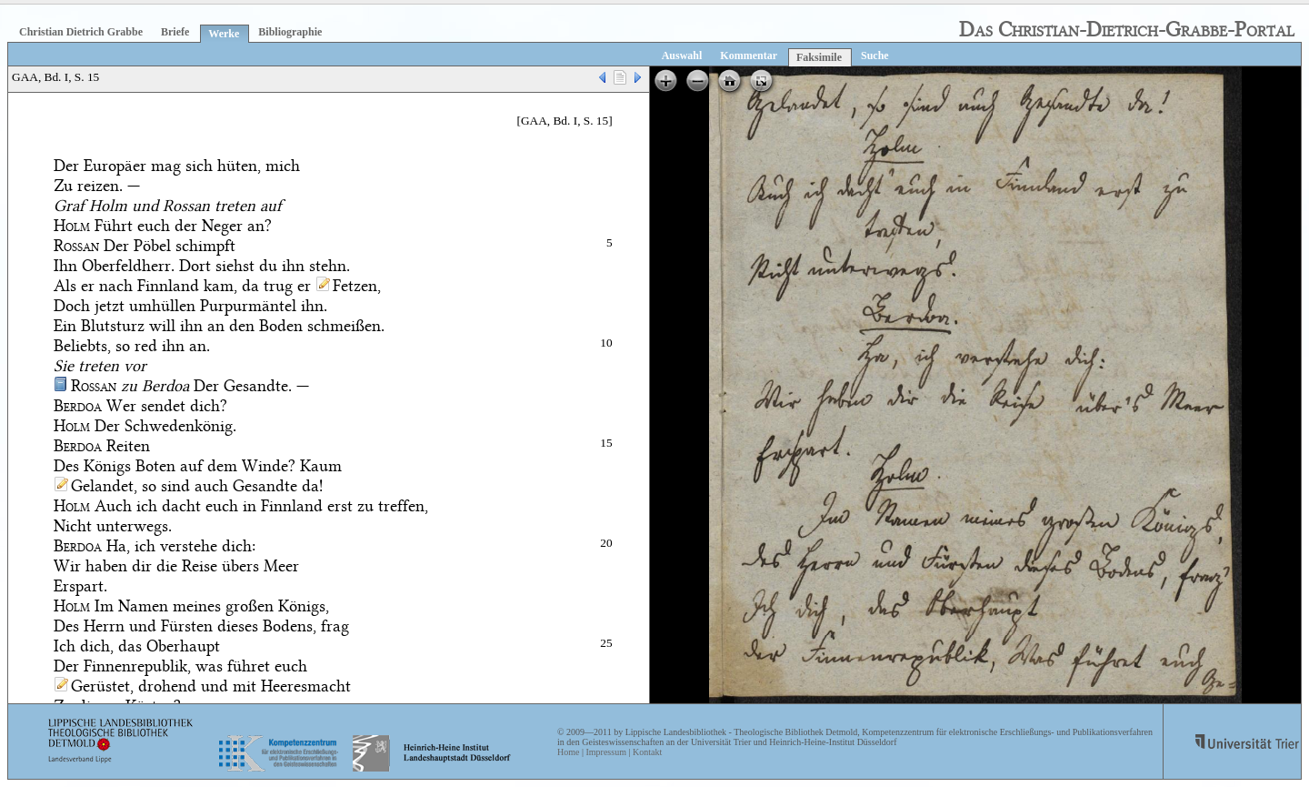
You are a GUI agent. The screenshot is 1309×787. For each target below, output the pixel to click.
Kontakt (647, 752)
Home (568, 752)
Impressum (605, 752)
